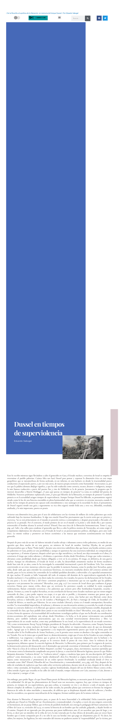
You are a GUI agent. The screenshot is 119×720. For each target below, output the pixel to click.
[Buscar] (87, 18)
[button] (59, 17)
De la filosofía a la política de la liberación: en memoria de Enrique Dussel (34, 13)
